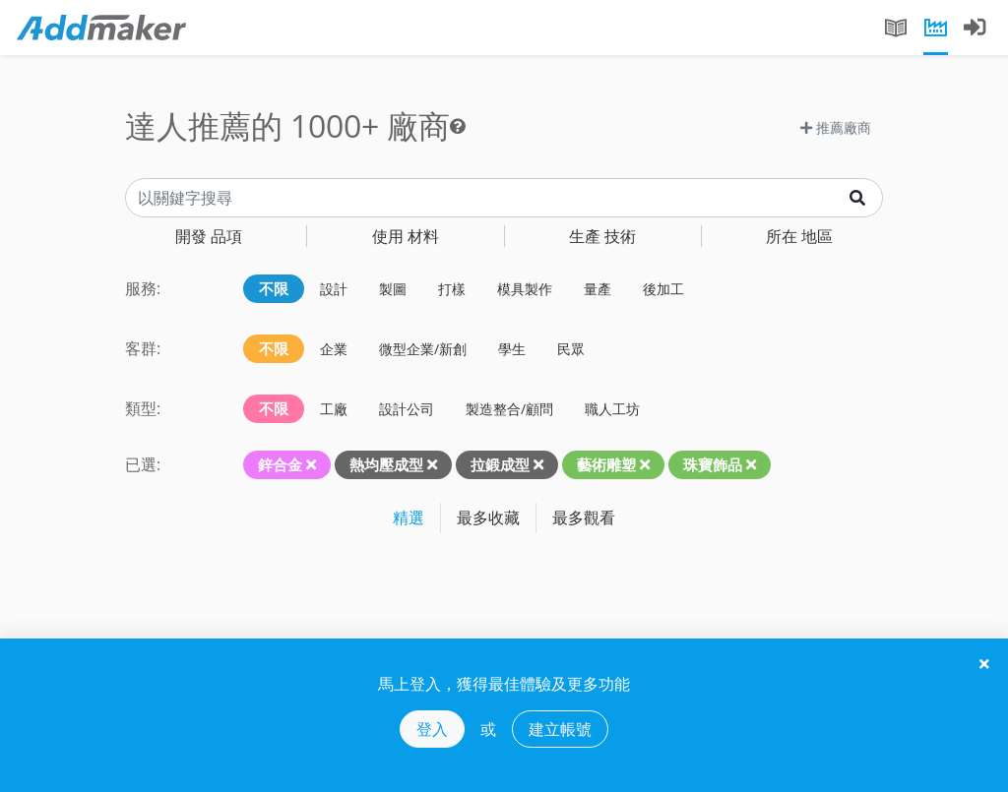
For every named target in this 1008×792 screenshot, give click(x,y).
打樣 (452, 288)
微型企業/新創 (423, 348)
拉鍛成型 (500, 464)
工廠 (333, 408)
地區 (799, 236)
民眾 (571, 348)
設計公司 (406, 408)
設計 (333, 288)
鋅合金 (280, 464)
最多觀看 (583, 517)
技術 (602, 236)
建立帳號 (560, 729)
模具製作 (524, 288)
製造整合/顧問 (509, 408)
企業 (333, 348)
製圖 (393, 288)
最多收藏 (488, 517)
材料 (405, 236)
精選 (408, 517)
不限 (273, 288)
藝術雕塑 (606, 464)
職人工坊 (612, 408)
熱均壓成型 (386, 464)
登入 (432, 729)
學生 (512, 348)
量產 (597, 288)
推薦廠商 (835, 127)
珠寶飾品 (712, 464)
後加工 (663, 288)
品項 (208, 236)
